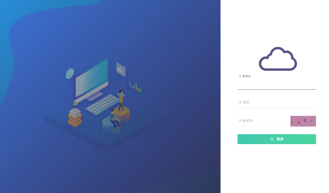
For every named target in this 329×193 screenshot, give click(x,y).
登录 (277, 139)
